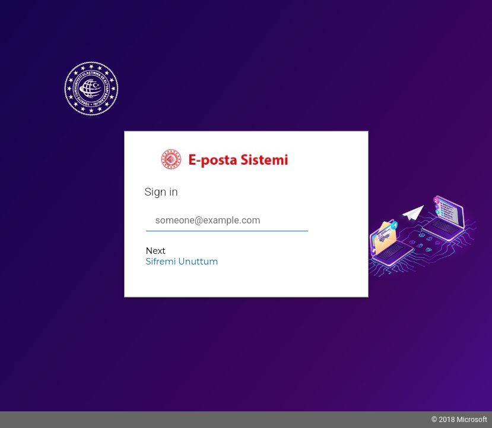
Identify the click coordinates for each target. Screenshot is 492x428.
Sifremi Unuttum (182, 261)
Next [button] (156, 251)
